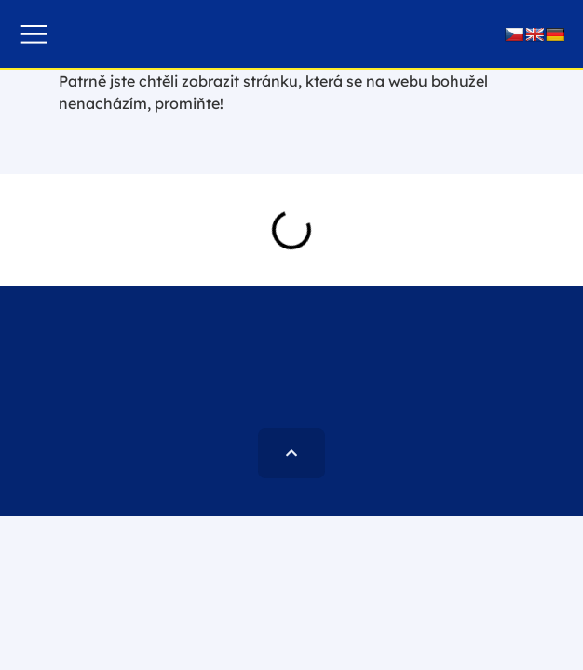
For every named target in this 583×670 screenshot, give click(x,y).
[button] (34, 34)
